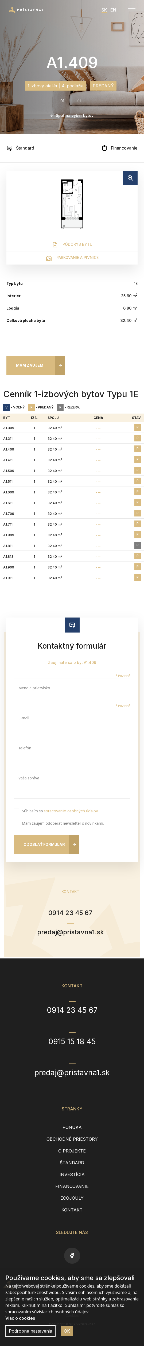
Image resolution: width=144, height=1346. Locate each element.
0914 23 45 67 (70, 913)
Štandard (20, 148)
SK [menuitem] (104, 10)
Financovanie (119, 148)
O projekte (72, 1151)
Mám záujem (29, 365)
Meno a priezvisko (34, 687)
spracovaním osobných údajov (71, 811)
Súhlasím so (59, 811)
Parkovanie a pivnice (72, 258)
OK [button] (67, 1331)
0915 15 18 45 (72, 1041)
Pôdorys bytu (72, 244)
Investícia (72, 1174)
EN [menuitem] (113, 10)
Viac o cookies (20, 1318)
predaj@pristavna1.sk (70, 932)
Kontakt (72, 1210)
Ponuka (72, 1127)
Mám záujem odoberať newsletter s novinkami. (62, 823)
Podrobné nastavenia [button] (30, 1331)
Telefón (24, 747)
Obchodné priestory (72, 1139)
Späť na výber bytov (72, 115)
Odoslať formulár (44, 844)
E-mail (23, 717)
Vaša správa (28, 777)
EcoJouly (72, 1198)
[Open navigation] (130, 10)
